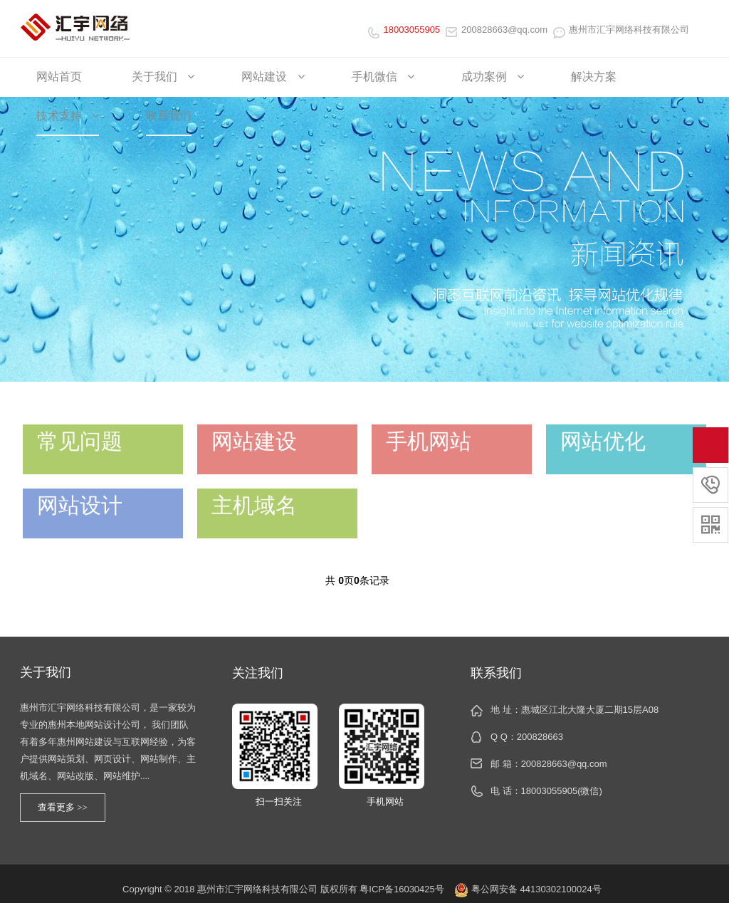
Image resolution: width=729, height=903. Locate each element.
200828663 (540, 736)
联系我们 (169, 116)
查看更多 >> (63, 807)
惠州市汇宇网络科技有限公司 (621, 29)
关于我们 (163, 76)
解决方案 (594, 77)
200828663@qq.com (496, 29)
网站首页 (59, 77)
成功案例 (492, 76)
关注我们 (257, 673)
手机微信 (383, 76)
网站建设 (272, 76)
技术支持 (67, 116)
